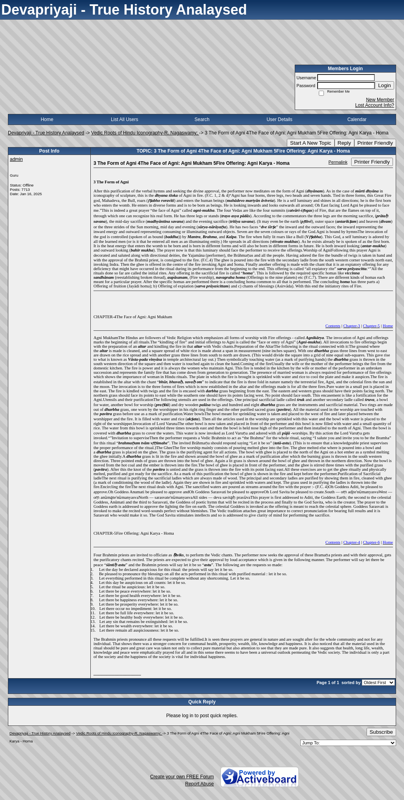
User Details (279, 119)
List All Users (124, 119)
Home (47, 119)
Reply (344, 143)
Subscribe (381, 732)
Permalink (338, 162)
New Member (380, 100)
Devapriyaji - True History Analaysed (46, 133)
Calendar (357, 119)
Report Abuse (199, 784)
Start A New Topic (310, 143)
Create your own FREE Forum (182, 776)
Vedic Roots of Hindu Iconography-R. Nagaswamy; (145, 133)
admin (16, 159)
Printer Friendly (375, 143)
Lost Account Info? (374, 105)
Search (202, 119)
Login (384, 85)
